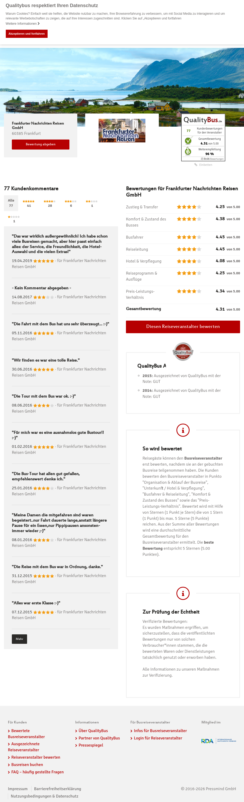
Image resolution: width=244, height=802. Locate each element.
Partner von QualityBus (99, 738)
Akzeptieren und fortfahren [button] (26, 33)
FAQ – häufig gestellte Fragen (37, 771)
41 (29, 204)
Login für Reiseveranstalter (158, 738)
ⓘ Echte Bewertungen (212, 158)
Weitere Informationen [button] (23, 23)
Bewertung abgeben (40, 144)
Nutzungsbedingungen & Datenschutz (44, 796)
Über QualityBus (93, 730)
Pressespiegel (91, 745)
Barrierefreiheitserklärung (57, 788)
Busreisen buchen (27, 764)
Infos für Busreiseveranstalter (160, 730)
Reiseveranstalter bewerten (35, 757)
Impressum (18, 788)
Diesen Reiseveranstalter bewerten (183, 327)
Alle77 (11, 203)
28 (50, 204)
